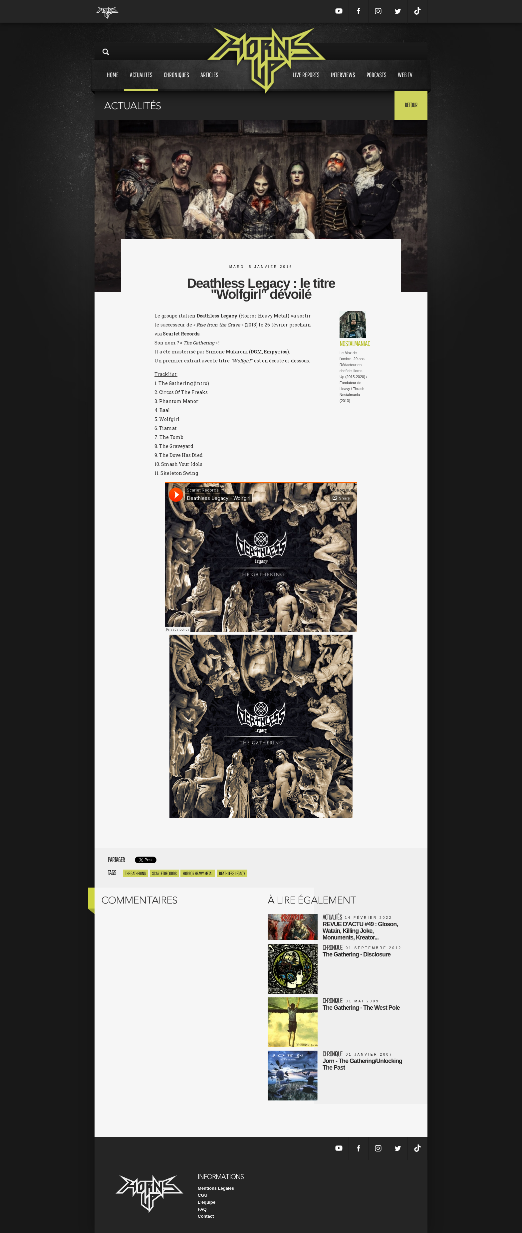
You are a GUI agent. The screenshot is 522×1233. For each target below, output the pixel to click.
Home (112, 81)
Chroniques (176, 81)
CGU (202, 1195)
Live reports (306, 81)
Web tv (405, 81)
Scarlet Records (164, 873)
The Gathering (135, 873)
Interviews (343, 81)
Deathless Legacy (232, 873)
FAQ (202, 1209)
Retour (411, 104)
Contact (206, 1216)
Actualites (141, 81)
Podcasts (376, 81)
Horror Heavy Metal (198, 873)
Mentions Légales (216, 1188)
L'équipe (206, 1202)
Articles (209, 81)
